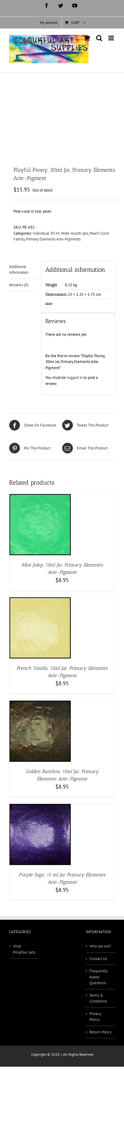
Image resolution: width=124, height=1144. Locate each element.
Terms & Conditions (98, 998)
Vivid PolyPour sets (24, 949)
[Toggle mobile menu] (111, 38)
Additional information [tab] (18, 269)
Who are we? (100, 946)
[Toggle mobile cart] (87, 38)
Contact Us (98, 958)
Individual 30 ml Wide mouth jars (60, 233)
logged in (75, 377)
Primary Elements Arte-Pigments (53, 239)
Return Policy (100, 1032)
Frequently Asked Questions (98, 976)
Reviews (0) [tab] (18, 285)
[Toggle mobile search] (99, 38)
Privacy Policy (95, 1016)
